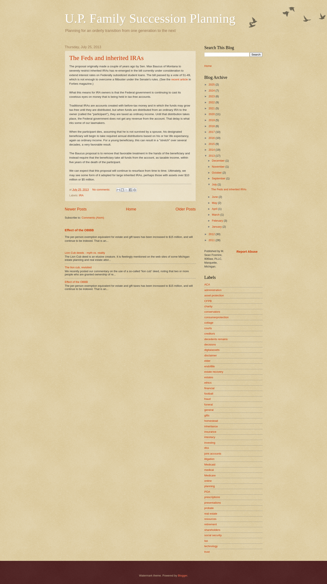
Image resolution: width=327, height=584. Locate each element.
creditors (209, 333)
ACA (207, 284)
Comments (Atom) (93, 217)
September (219, 178)
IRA (81, 195)
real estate (210, 513)
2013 (211, 155)
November (218, 166)
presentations (212, 502)
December (218, 160)
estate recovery (213, 371)
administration (213, 290)
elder (207, 360)
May (215, 202)
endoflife (209, 366)
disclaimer (210, 355)
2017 (211, 132)
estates (208, 377)
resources (210, 519)
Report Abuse (247, 251)
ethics (208, 382)
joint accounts (212, 453)
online (208, 480)
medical (209, 469)
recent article (179, 79)
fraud (207, 399)
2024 (211, 90)
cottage (208, 322)
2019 (211, 120)
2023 (211, 96)
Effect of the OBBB (79, 230)
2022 (211, 102)
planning (209, 486)
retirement (210, 524)
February (218, 220)
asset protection (214, 295)
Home (131, 209)
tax (206, 540)
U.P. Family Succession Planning (150, 18)
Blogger (182, 575)
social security (213, 535)
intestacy (209, 437)
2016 (211, 138)
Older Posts (185, 209)
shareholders (212, 529)
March (216, 214)
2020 (211, 114)
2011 (211, 240)
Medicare (210, 475)
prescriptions (212, 497)
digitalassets (212, 349)
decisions (210, 344)
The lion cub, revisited (78, 267)
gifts (207, 415)
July (214, 184)
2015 (211, 144)
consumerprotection (216, 317)
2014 (211, 149)
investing (209, 442)
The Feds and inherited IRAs (106, 57)
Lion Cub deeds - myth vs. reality (85, 252)
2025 (211, 84)
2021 (211, 108)
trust (207, 551)
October (217, 172)
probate (209, 508)
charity (208, 306)
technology (211, 546)
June (215, 196)
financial (209, 388)
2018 (211, 126)
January (217, 226)
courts (208, 328)
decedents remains (216, 339)
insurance (210, 431)
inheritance (211, 426)
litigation (209, 459)
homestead (211, 420)
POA (207, 491)
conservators (212, 311)
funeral (208, 404)
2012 (211, 234)
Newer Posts (76, 209)
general (209, 409)
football (208, 393)
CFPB (208, 301)
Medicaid (210, 464)
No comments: (101, 189)
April (215, 208)
